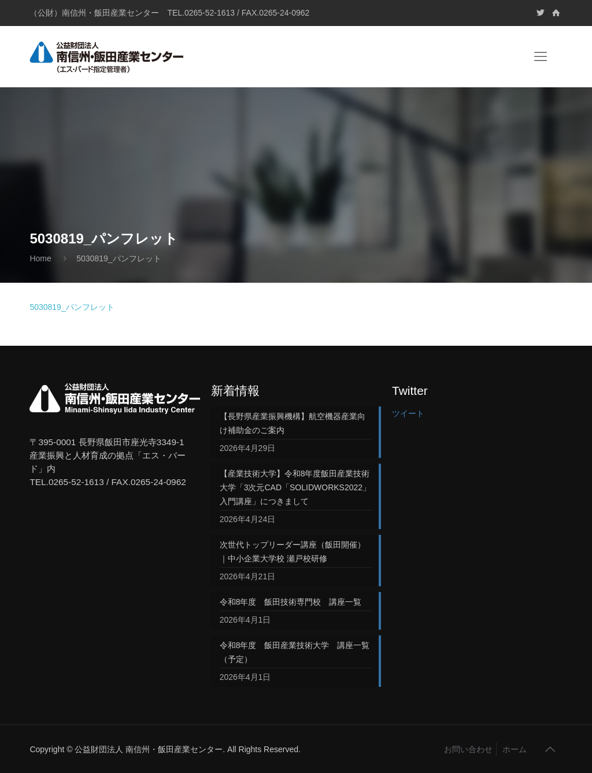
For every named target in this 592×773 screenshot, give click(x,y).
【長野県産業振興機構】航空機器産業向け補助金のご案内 (292, 423)
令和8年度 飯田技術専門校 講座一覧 (291, 601)
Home (40, 258)
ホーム (514, 749)
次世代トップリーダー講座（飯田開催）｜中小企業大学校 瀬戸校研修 (292, 551)
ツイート (408, 413)
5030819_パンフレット (71, 307)
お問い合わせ (468, 749)
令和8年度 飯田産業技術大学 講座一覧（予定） (295, 652)
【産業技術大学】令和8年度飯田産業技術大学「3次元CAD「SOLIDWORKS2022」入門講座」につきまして (295, 487)
